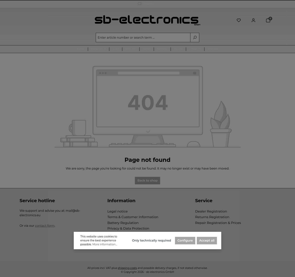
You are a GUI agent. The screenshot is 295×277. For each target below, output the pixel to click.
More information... (104, 244)
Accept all (206, 240)
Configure (185, 240)
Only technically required (151, 240)
